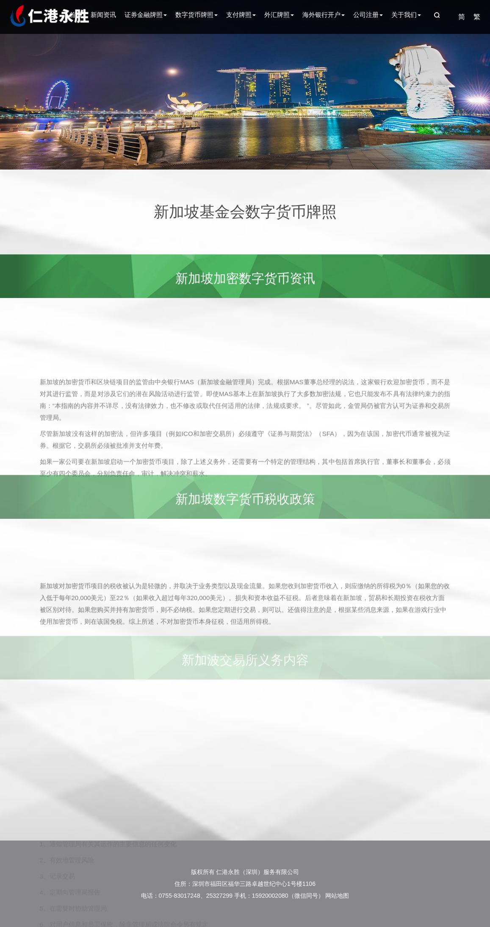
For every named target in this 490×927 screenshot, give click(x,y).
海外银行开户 (323, 14)
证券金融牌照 (146, 14)
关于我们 (406, 14)
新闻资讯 (103, 14)
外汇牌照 (279, 14)
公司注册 (368, 14)
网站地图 (337, 895)
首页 (75, 14)
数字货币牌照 (196, 14)
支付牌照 (241, 14)
